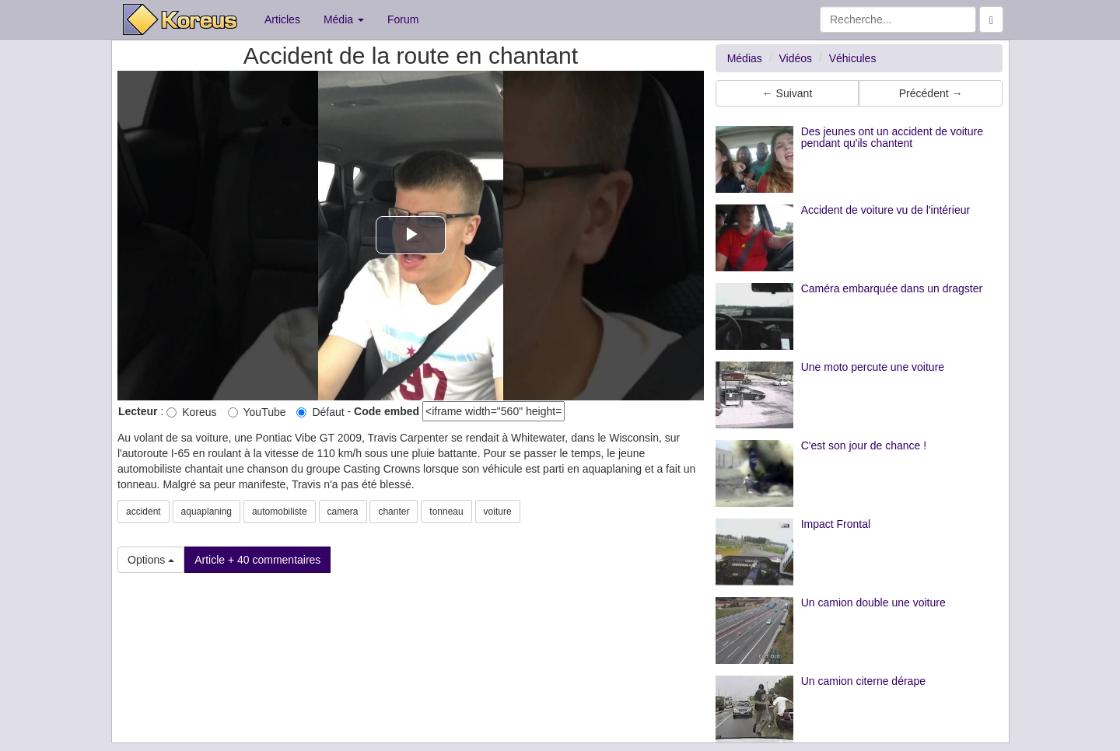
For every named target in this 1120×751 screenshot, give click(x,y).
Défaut (320, 412)
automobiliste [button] (279, 511)
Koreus (191, 412)
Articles (282, 19)
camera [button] (343, 511)
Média (344, 19)
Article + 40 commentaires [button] (257, 560)
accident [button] (143, 511)
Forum (402, 19)
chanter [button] (393, 511)
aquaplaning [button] (206, 511)
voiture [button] (498, 511)
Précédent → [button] (931, 93)
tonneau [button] (446, 511)
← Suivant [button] (787, 93)
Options (151, 560)
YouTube (257, 412)
